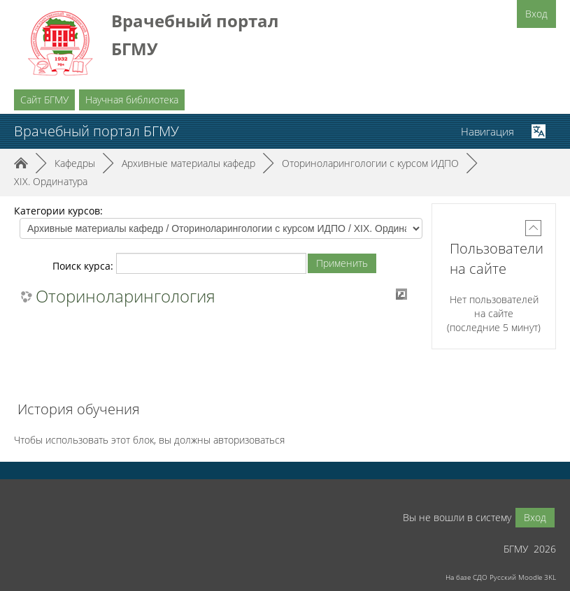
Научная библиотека (131, 99)
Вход (536, 13)
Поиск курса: (84, 265)
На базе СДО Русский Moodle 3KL (501, 577)
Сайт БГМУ (44, 99)
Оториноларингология (125, 296)
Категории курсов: (58, 210)
